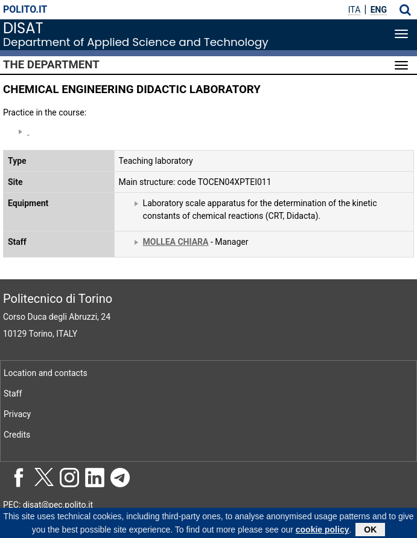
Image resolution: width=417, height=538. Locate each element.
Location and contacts (46, 373)
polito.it (25, 9)
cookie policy (322, 531)
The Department (51, 64)
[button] (405, 9)
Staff (13, 393)
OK (370, 531)
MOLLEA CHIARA (176, 242)
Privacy (17, 414)
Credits (17, 434)
